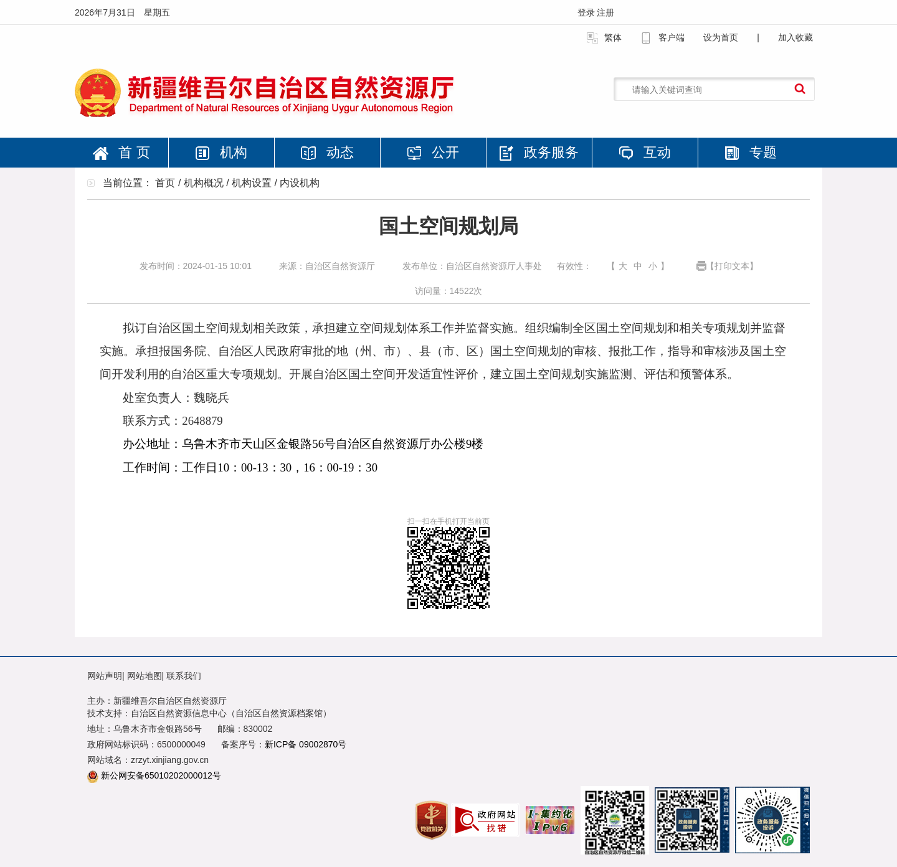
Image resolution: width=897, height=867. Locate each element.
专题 (750, 152)
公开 (432, 152)
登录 (587, 12)
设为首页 (720, 37)
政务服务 (539, 152)
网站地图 (144, 676)
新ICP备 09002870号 (306, 744)
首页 (165, 183)
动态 (327, 152)
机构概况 (204, 183)
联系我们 (183, 676)
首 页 (121, 152)
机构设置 (252, 183)
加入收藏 (795, 37)
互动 (644, 152)
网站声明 (104, 676)
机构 (221, 152)
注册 (605, 12)
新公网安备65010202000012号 (161, 775)
